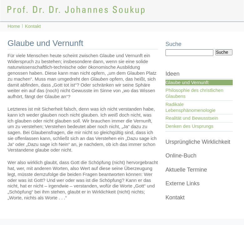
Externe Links (182, 183)
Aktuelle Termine (186, 170)
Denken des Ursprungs (189, 126)
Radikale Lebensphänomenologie (190, 107)
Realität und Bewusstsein (191, 118)
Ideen (172, 74)
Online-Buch (180, 155)
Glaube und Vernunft (187, 82)
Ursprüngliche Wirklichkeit (197, 142)
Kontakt (175, 197)
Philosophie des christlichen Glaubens (194, 93)
